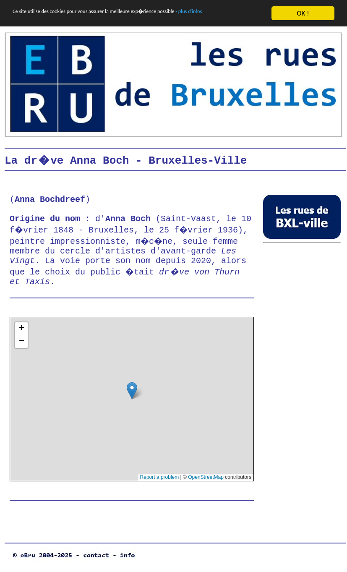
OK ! (303, 13)
